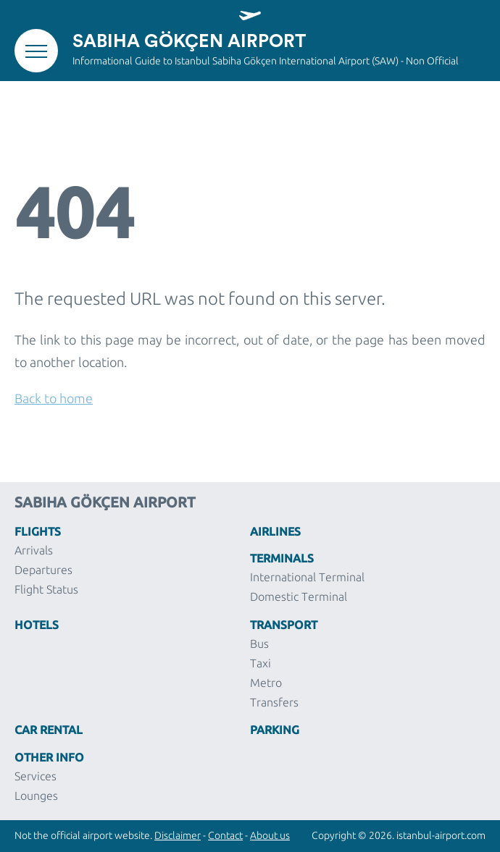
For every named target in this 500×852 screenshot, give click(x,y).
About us (270, 835)
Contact (225, 835)
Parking (274, 729)
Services (35, 776)
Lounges (36, 795)
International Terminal (307, 576)
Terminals (282, 557)
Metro (266, 682)
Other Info (49, 756)
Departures (43, 569)
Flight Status (46, 589)
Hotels (36, 624)
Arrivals (33, 550)
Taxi (260, 663)
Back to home (53, 398)
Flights (37, 531)
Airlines (275, 531)
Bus (259, 643)
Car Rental (48, 729)
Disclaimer (177, 835)
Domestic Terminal (298, 596)
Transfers (274, 702)
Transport (283, 624)
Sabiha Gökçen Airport (189, 42)
